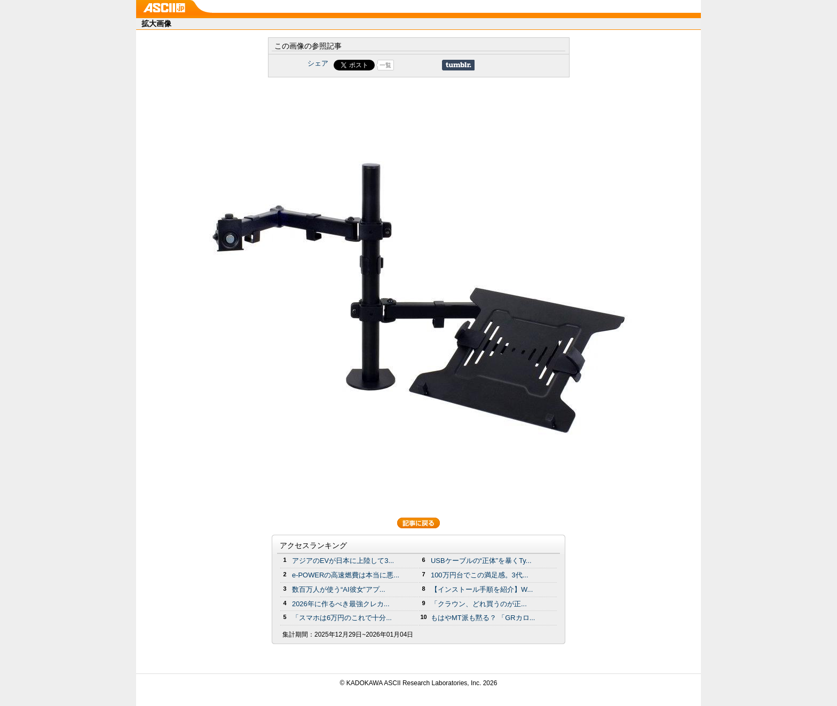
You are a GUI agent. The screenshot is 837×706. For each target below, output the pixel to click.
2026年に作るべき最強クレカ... (341, 604)
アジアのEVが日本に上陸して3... (343, 561)
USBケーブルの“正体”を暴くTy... (481, 561)
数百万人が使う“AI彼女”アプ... (338, 589)
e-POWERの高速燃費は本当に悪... (345, 575)
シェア (317, 63)
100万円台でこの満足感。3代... (479, 575)
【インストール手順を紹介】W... (482, 589)
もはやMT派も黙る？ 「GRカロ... (483, 618)
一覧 (385, 65)
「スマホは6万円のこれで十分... (342, 618)
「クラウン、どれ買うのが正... (479, 604)
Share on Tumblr (458, 65)
